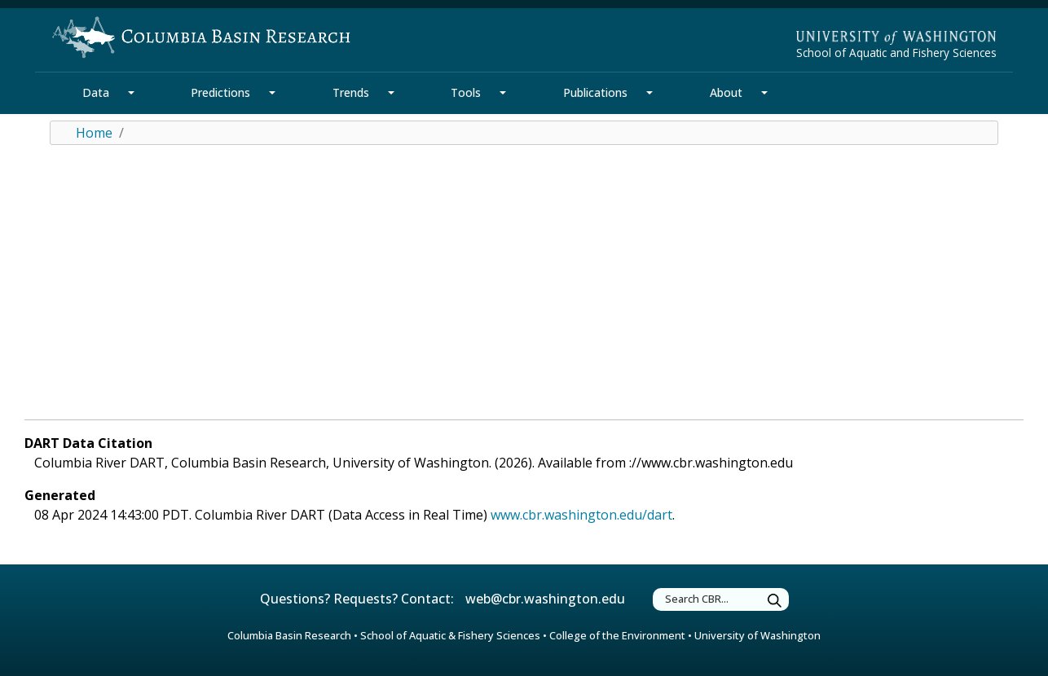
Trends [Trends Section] (350, 92)
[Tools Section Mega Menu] (503, 92)
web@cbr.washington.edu (545, 599)
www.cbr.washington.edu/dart (581, 515)
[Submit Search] (775, 601)
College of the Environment (617, 635)
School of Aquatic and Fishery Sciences (896, 52)
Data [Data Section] (95, 92)
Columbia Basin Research (289, 635)
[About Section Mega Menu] (764, 92)
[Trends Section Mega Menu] (391, 92)
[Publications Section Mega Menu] (649, 92)
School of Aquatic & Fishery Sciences (450, 635)
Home (94, 133)
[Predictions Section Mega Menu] (272, 92)
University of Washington (757, 635)
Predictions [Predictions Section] (220, 92)
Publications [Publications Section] (595, 92)
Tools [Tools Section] (466, 92)
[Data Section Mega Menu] (131, 92)
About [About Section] (726, 92)
